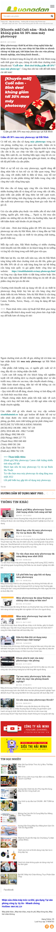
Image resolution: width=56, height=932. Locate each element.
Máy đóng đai (42, 912)
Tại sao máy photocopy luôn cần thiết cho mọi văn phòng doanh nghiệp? (33, 679)
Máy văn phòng (14, 21)
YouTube (52, 927)
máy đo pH (31, 912)
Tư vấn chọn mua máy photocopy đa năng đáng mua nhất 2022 (35, 555)
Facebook (9, 890)
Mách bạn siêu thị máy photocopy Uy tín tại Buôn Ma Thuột (34, 531)
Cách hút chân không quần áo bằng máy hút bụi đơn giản (35, 863)
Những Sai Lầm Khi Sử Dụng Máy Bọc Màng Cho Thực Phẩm (35, 814)
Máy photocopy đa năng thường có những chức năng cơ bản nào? (34, 599)
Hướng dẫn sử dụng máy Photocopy (33, 21)
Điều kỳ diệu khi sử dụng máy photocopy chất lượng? (31, 638)
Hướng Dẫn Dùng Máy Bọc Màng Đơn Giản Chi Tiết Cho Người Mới (36, 827)
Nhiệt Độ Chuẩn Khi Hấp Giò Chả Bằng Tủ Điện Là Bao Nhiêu (36, 839)
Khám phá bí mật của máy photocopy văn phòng (30, 659)
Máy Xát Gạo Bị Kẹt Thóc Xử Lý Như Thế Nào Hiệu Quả (35, 765)
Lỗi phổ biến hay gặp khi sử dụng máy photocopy (33, 575)
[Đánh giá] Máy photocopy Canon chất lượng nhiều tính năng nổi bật (34, 510)
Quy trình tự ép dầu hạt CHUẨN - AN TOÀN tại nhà (36, 802)
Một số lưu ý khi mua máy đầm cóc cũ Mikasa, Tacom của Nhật (36, 778)
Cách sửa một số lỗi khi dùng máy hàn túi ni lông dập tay (35, 851)
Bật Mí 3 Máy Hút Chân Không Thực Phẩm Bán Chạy (36, 875)
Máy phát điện (8, 912)
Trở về (3, 487)
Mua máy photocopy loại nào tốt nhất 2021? (33, 617)
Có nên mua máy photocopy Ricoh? (35, 699)
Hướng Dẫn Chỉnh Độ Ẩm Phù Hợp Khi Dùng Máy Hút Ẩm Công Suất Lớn (35, 790)
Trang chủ (4, 21)
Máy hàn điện (20, 912)
